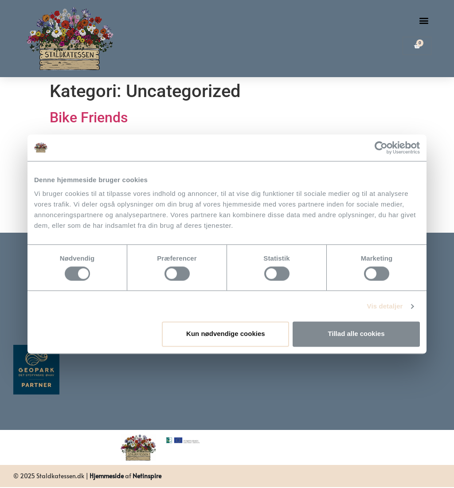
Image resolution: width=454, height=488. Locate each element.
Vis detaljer (385, 306)
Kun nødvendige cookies (225, 334)
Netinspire (147, 476)
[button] (424, 20)
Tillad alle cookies (356, 334)
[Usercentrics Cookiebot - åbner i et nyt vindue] (381, 147)
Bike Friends (89, 117)
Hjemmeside (107, 476)
